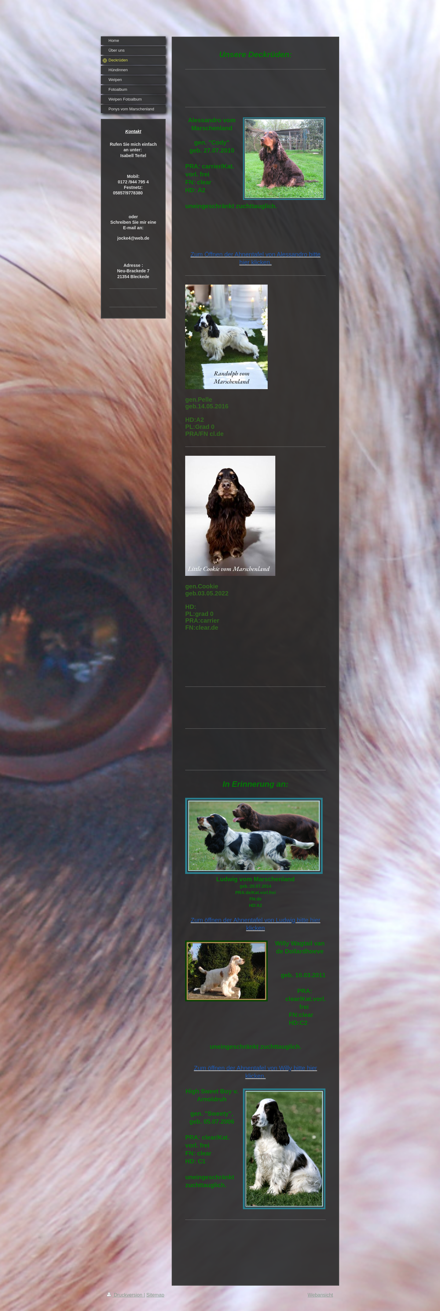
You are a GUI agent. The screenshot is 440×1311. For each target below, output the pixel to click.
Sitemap (155, 1295)
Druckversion (125, 1295)
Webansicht (320, 1295)
